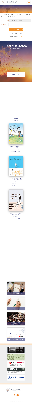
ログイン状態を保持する (17, 33)
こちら (21, 36)
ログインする (16, 29)
